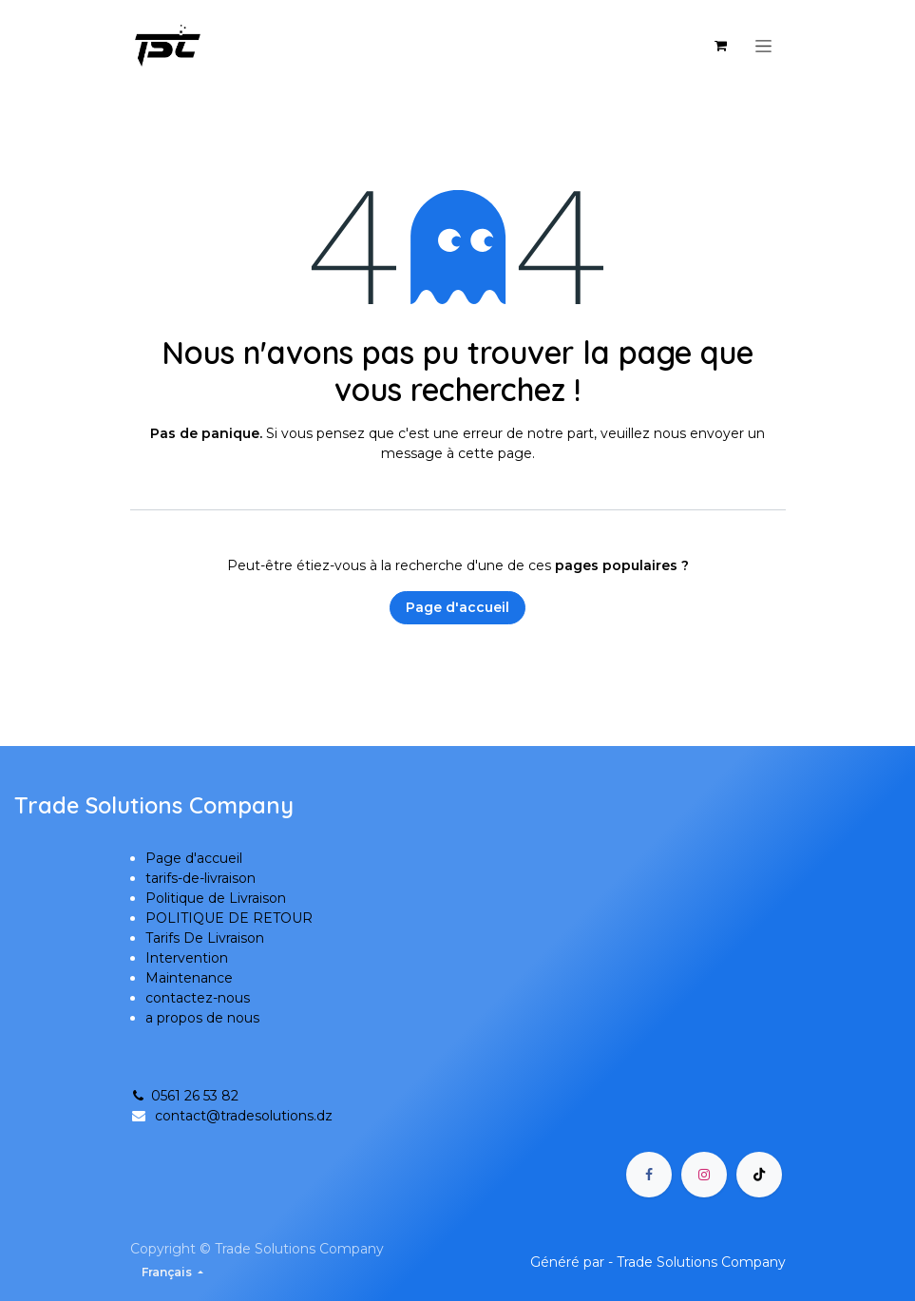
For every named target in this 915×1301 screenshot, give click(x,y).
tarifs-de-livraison (200, 878)
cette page (495, 453)
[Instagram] (704, 1174)
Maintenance (189, 977)
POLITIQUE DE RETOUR (229, 918)
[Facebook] (649, 1174)
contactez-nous (197, 997)
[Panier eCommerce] (721, 46)
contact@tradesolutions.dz (244, 1115)
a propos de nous (202, 1017)
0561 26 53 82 (184, 1095)
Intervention (186, 957)
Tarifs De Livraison (204, 938)
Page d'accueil (457, 607)
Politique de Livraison (215, 898)
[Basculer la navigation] (763, 46)
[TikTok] (759, 1174)
